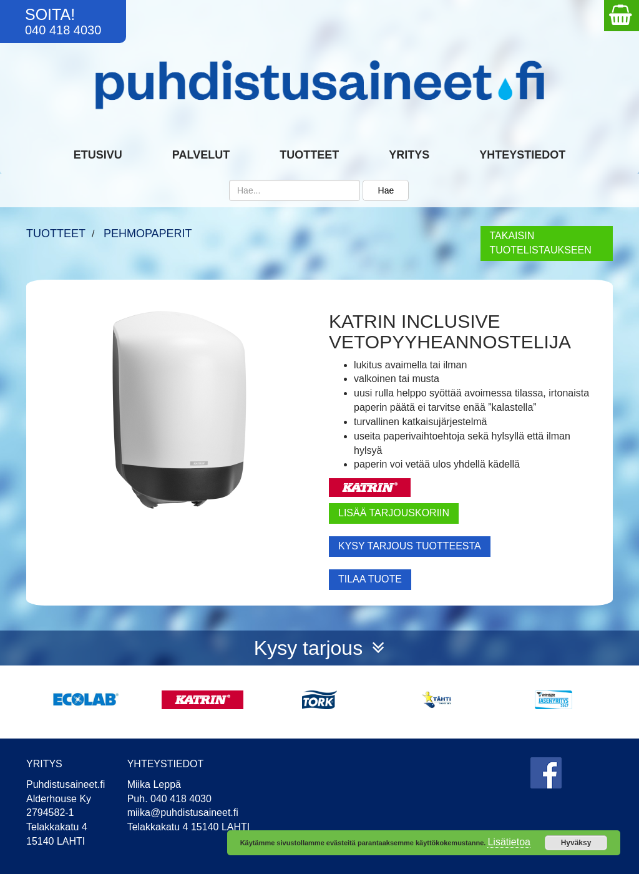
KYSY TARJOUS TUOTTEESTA (409, 546)
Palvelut (201, 155)
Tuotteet (309, 155)
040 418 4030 (63, 30)
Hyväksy (576, 842)
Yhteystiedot (522, 155)
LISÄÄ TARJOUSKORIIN (393, 513)
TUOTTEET (55, 233)
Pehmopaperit (148, 233)
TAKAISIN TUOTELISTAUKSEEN (541, 242)
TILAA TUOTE (370, 579)
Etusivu (98, 155)
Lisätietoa (508, 842)
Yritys (409, 155)
